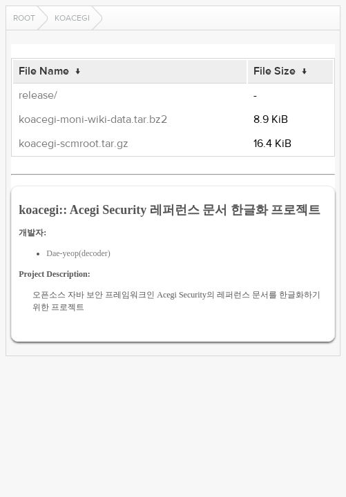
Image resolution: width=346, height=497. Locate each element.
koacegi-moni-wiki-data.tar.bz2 (93, 119)
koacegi (72, 17)
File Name (44, 71)
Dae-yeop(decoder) (78, 253)
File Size (274, 71)
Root (24, 17)
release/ (38, 95)
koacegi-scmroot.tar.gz (73, 143)
